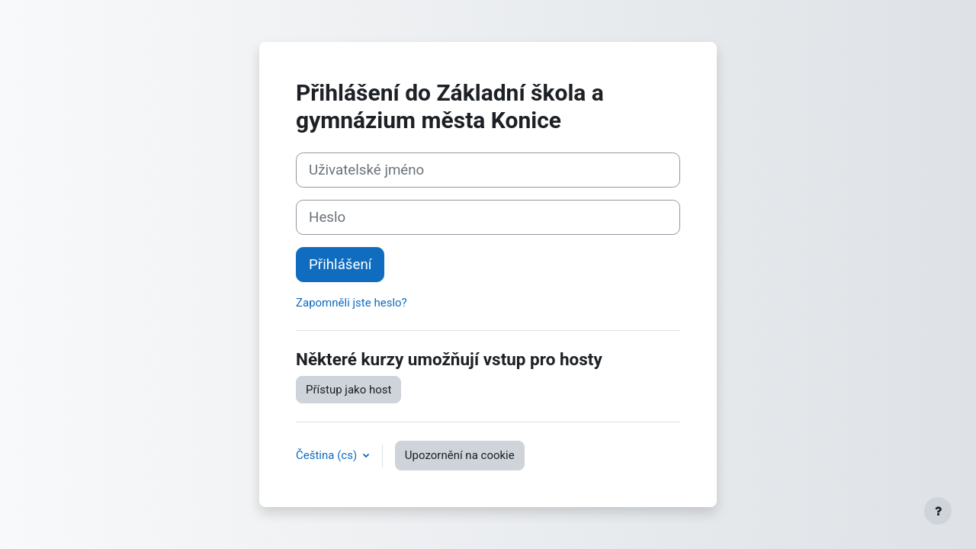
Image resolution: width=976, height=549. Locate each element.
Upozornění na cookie (460, 455)
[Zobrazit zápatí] (938, 511)
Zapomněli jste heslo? (351, 303)
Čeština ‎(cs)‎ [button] (328, 455)
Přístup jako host (348, 389)
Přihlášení (340, 264)
